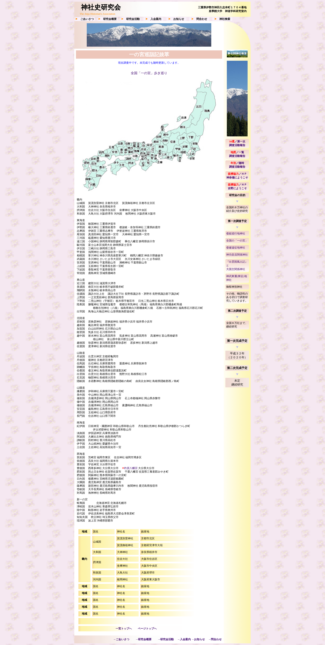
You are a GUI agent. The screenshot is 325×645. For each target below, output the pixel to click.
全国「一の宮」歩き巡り (149, 73)
